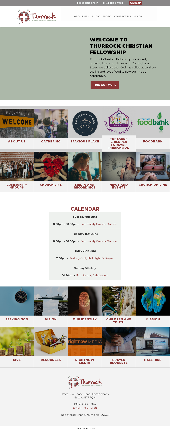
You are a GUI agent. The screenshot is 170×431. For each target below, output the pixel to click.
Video (107, 16)
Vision (138, 16)
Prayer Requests (119, 361)
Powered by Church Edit (85, 429)
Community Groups (17, 186)
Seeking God (16, 319)
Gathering (51, 141)
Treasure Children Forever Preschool (119, 143)
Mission (153, 319)
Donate (135, 3)
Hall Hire (152, 360)
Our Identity (85, 319)
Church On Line (153, 184)
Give (17, 360)
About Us (80, 16)
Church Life (51, 184)
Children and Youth (118, 321)
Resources (51, 360)
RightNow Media (84, 361)
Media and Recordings (85, 186)
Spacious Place (84, 141)
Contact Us (122, 16)
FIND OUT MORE (105, 84)
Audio (96, 16)
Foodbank (153, 141)
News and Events (119, 186)
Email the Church (85, 407)
